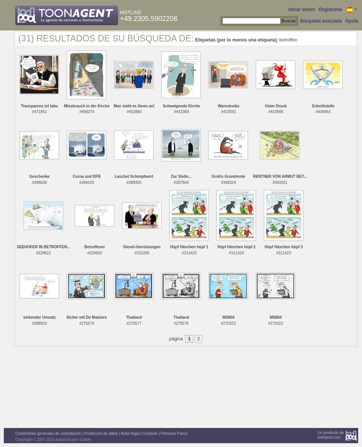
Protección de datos (101, 433)
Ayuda (351, 21)
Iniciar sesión (301, 9)
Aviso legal (130, 433)
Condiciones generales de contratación (48, 433)
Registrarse (330, 9)
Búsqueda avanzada (321, 21)
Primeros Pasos (174, 433)
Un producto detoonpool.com (331, 435)
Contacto (149, 433)
